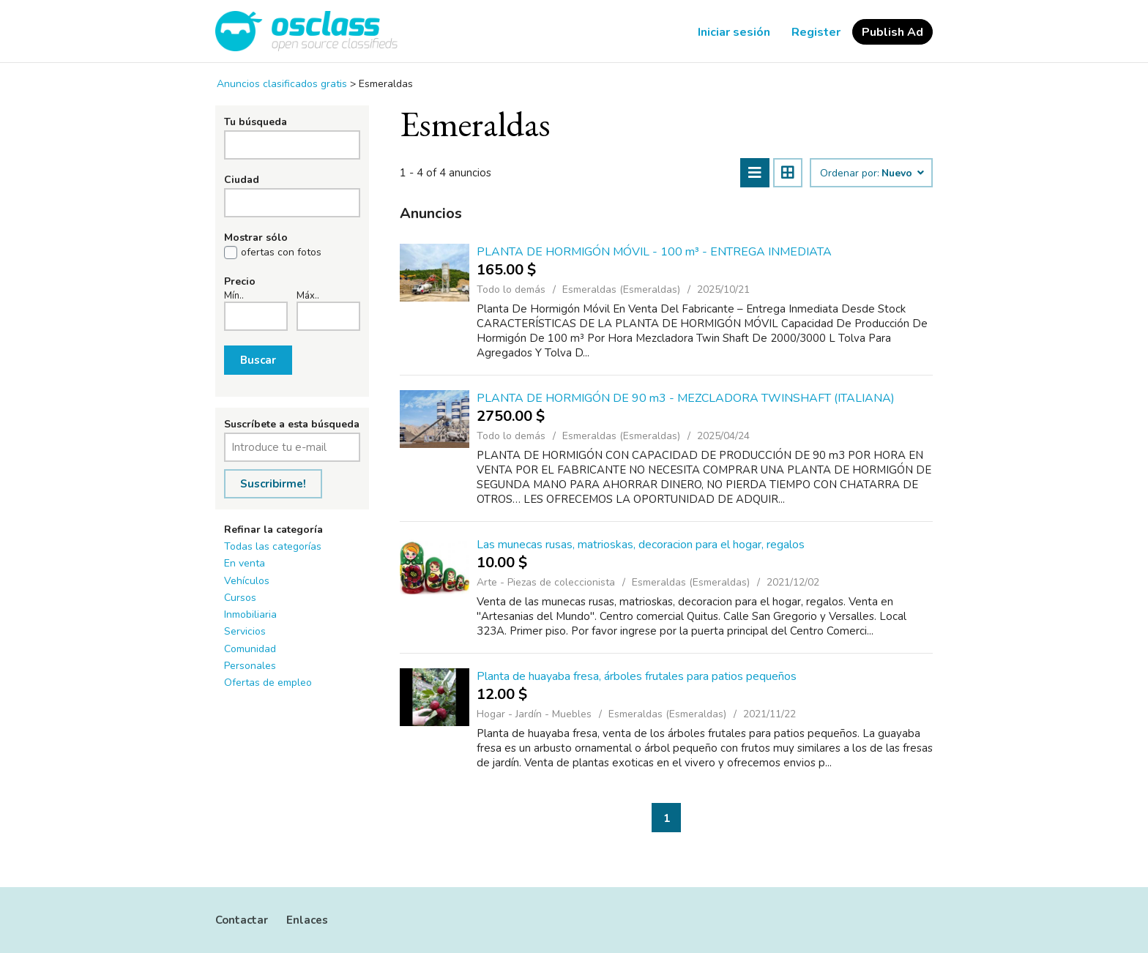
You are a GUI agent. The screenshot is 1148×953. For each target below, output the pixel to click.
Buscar (258, 360)
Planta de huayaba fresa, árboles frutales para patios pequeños (637, 676)
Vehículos (246, 581)
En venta (244, 563)
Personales (250, 666)
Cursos (240, 598)
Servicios (245, 631)
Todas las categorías (272, 546)
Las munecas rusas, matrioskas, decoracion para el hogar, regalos (641, 545)
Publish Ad (892, 32)
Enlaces (307, 920)
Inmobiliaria (250, 614)
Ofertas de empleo (268, 682)
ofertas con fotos (281, 252)
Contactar (241, 920)
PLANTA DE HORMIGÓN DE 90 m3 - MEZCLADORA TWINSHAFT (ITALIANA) (686, 398)
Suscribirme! (273, 483)
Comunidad (250, 649)
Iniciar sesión (734, 32)
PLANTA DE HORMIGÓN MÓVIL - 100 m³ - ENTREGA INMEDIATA (654, 252)
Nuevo (901, 173)
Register (815, 32)
